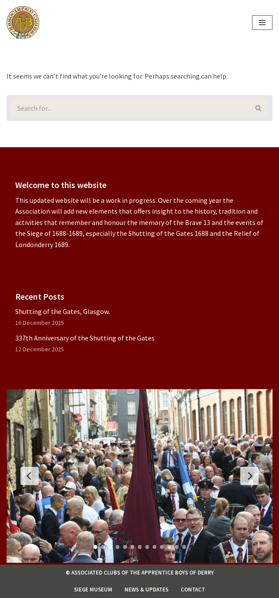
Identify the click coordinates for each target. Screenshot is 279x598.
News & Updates (146, 589)
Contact (193, 589)
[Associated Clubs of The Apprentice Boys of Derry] (23, 22)
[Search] (128, 108)
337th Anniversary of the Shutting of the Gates (85, 338)
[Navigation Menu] (262, 22)
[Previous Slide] (29, 476)
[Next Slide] (249, 476)
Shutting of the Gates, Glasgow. (62, 311)
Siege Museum (93, 589)
